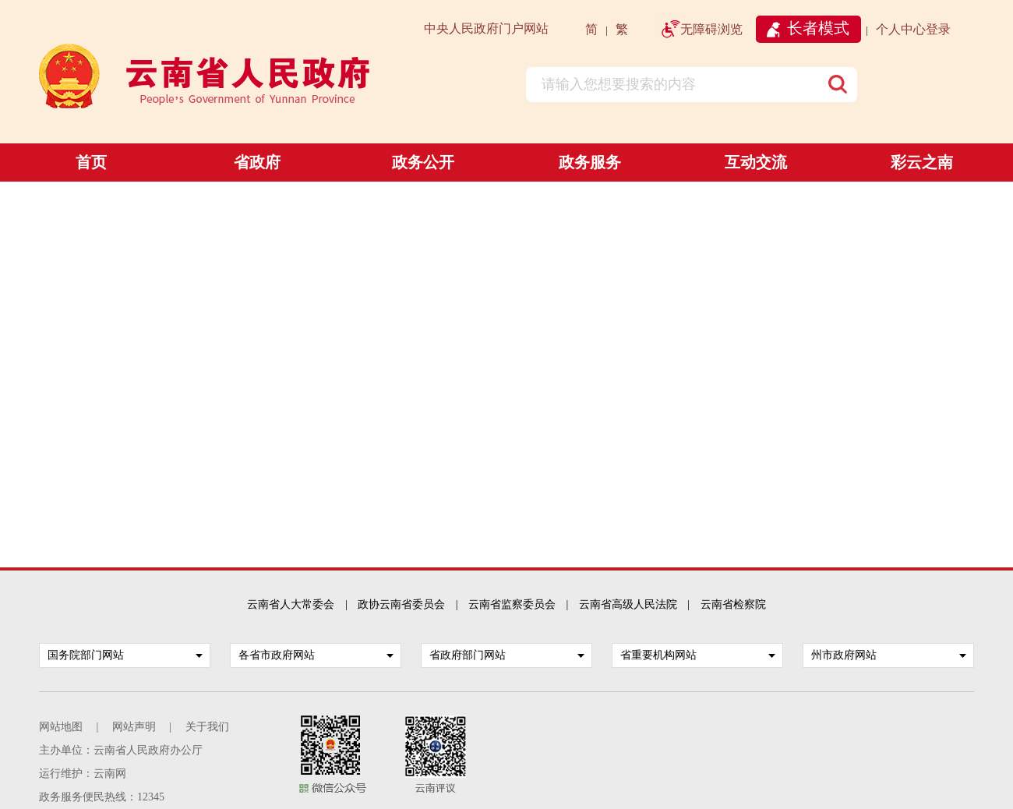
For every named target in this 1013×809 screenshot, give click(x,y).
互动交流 (756, 162)
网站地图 (61, 727)
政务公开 (423, 162)
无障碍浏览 (711, 29)
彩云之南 (922, 162)
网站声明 (134, 727)
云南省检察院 (733, 604)
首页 (91, 162)
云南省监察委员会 (512, 604)
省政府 (257, 162)
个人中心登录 (913, 29)
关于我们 (207, 727)
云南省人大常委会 (290, 604)
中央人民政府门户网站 (486, 28)
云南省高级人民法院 (628, 604)
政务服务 (590, 162)
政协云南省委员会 (401, 604)
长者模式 (818, 28)
